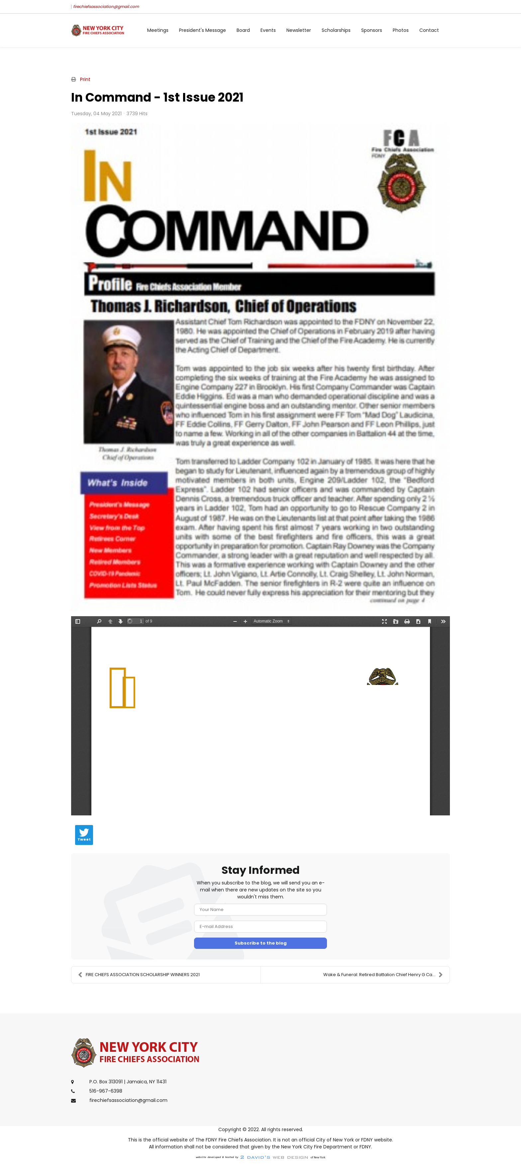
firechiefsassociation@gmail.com (106, 6)
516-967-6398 (105, 1091)
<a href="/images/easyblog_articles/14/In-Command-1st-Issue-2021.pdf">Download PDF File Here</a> (260, 715)
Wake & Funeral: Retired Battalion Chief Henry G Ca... (383, 974)
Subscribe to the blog (261, 943)
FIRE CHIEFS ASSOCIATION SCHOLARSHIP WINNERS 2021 (139, 974)
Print (85, 79)
